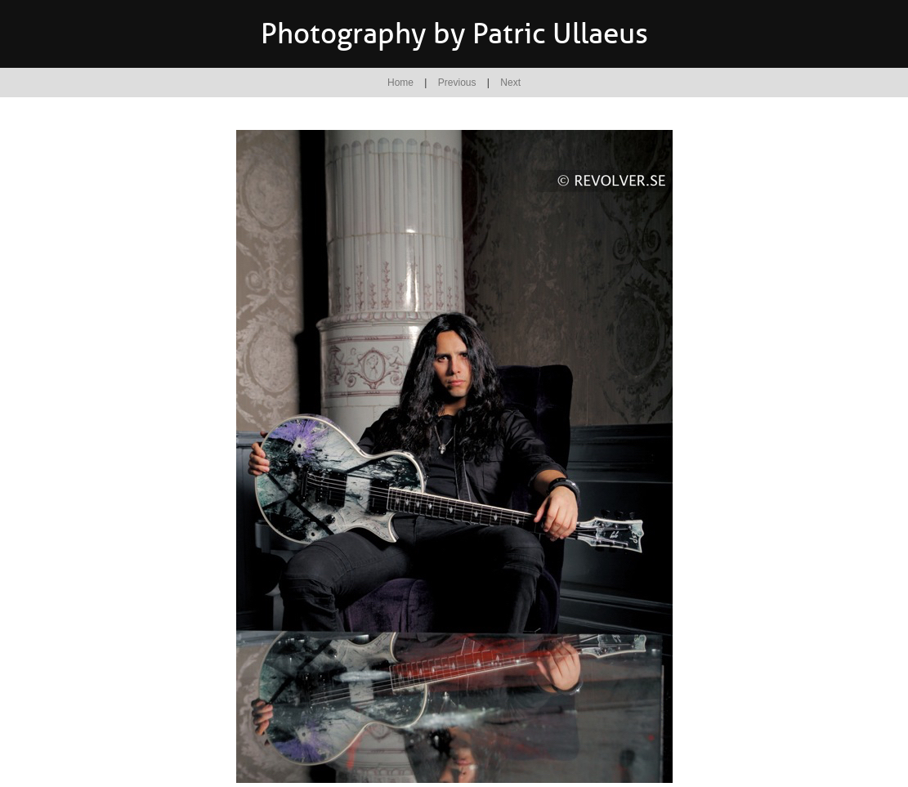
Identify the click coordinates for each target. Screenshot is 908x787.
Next (510, 82)
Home (400, 82)
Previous (457, 82)
